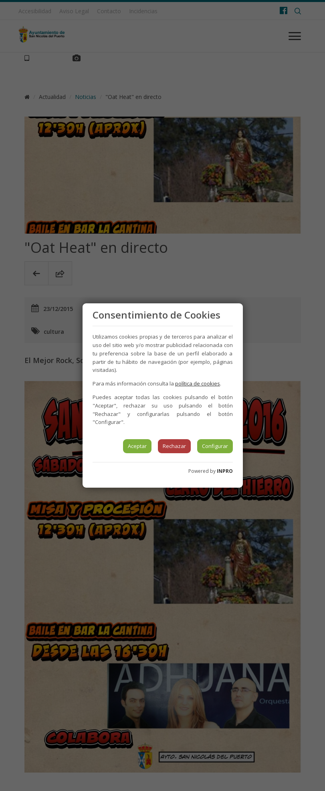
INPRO (225, 471)
